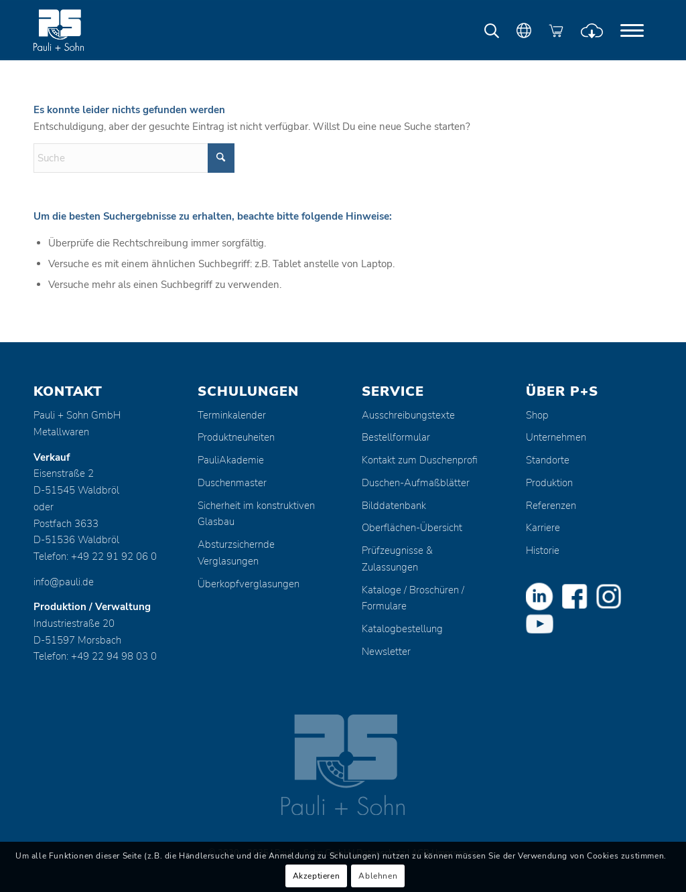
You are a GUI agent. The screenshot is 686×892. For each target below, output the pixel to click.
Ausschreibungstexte (408, 415)
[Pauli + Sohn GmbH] (83, 30)
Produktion (549, 483)
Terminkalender (232, 415)
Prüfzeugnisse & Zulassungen (397, 559)
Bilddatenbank (394, 505)
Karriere (543, 527)
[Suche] (133, 158)
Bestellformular (396, 437)
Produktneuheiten (236, 437)
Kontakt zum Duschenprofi (420, 460)
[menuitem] (632, 30)
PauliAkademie (231, 460)
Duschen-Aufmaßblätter (416, 483)
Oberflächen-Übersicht (412, 527)
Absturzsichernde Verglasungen (236, 553)
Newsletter (386, 651)
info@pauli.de (63, 582)
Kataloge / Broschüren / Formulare (413, 598)
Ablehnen (377, 876)
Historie (542, 550)
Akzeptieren (316, 876)
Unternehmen (556, 437)
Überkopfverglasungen (248, 584)
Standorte (547, 460)
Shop (537, 415)
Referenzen (551, 505)
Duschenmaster (232, 483)
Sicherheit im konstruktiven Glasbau (256, 514)
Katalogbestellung (402, 629)
